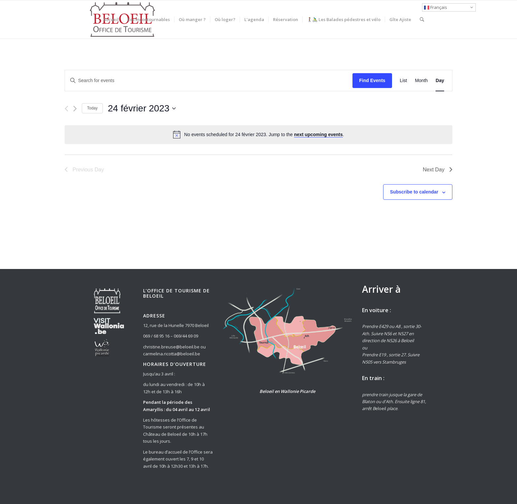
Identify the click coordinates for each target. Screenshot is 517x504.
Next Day (437, 169)
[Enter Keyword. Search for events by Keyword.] (208, 80)
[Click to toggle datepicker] (142, 108)
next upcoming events (318, 134)
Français (435, 7)
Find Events (372, 80)
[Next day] (75, 108)
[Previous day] (66, 108)
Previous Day (84, 169)
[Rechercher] (421, 19)
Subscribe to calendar (414, 191)
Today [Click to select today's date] (92, 108)
